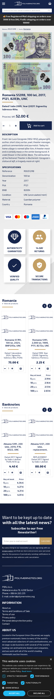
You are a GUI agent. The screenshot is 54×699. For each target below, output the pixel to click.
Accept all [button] (14, 693)
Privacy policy (8, 617)
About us (6, 608)
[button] (27, 688)
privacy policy (7, 551)
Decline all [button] (39, 693)
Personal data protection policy (17, 620)
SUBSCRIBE (45, 541)
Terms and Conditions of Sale (16, 611)
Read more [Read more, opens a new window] (27, 671)
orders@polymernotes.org (22, 596)
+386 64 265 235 (17, 593)
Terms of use (8, 614)
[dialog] (27, 677)
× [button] (51, 659)
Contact (6, 623)
